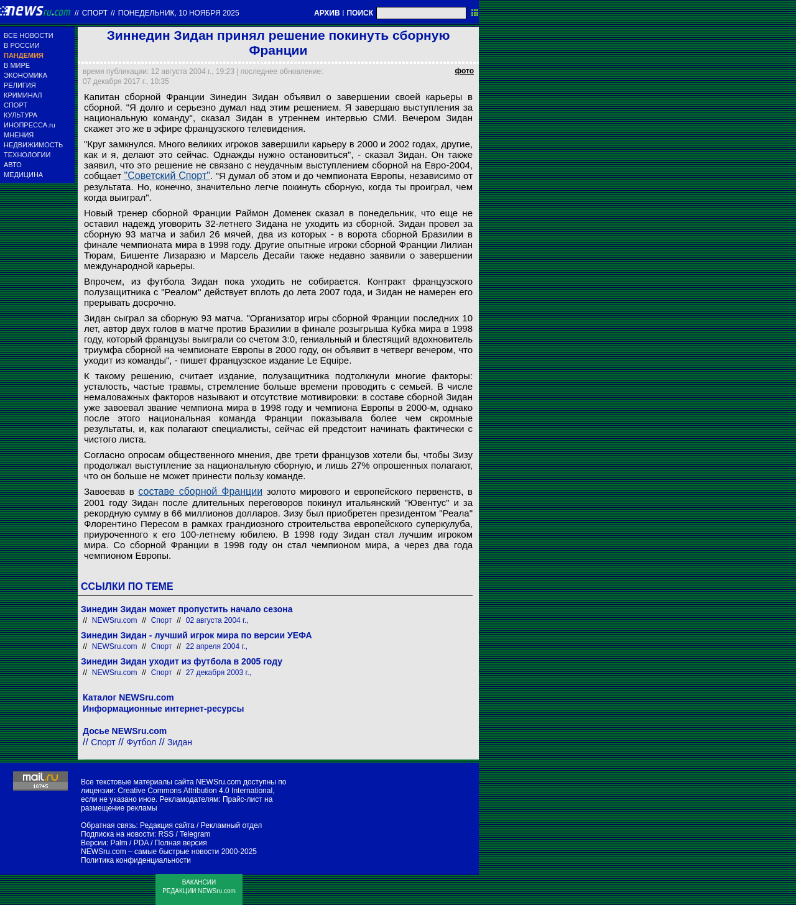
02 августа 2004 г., (217, 620)
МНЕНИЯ (19, 135)
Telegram (195, 834)
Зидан (179, 742)
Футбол (142, 742)
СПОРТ (15, 105)
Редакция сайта (167, 825)
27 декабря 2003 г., (218, 672)
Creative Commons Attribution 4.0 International (195, 790)
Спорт (95, 13)
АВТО (13, 164)
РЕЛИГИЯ (20, 85)
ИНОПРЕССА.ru (29, 125)
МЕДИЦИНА (23, 174)
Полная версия (181, 842)
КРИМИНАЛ (23, 95)
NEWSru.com (114, 620)
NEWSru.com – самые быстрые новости (150, 851)
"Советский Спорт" (167, 175)
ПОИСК (359, 13)
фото (464, 71)
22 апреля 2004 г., (217, 646)
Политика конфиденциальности (136, 860)
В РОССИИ (22, 45)
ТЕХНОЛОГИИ (27, 154)
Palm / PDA (129, 842)
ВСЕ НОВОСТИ (28, 35)
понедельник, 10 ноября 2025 (178, 13)
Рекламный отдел (231, 825)
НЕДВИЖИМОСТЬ (33, 145)
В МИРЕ (17, 65)
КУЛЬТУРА (20, 115)
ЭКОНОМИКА (25, 75)
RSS (166, 834)
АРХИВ (327, 13)
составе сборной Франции (200, 491)
